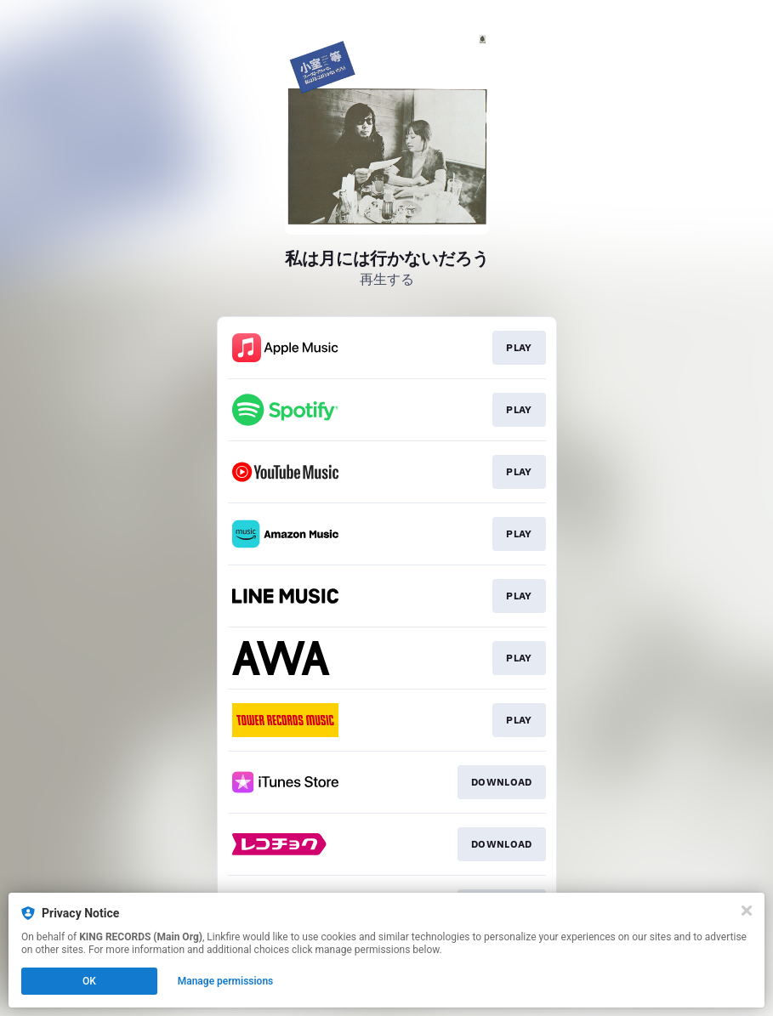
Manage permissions (226, 981)
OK (89, 981)
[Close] (746, 910)
